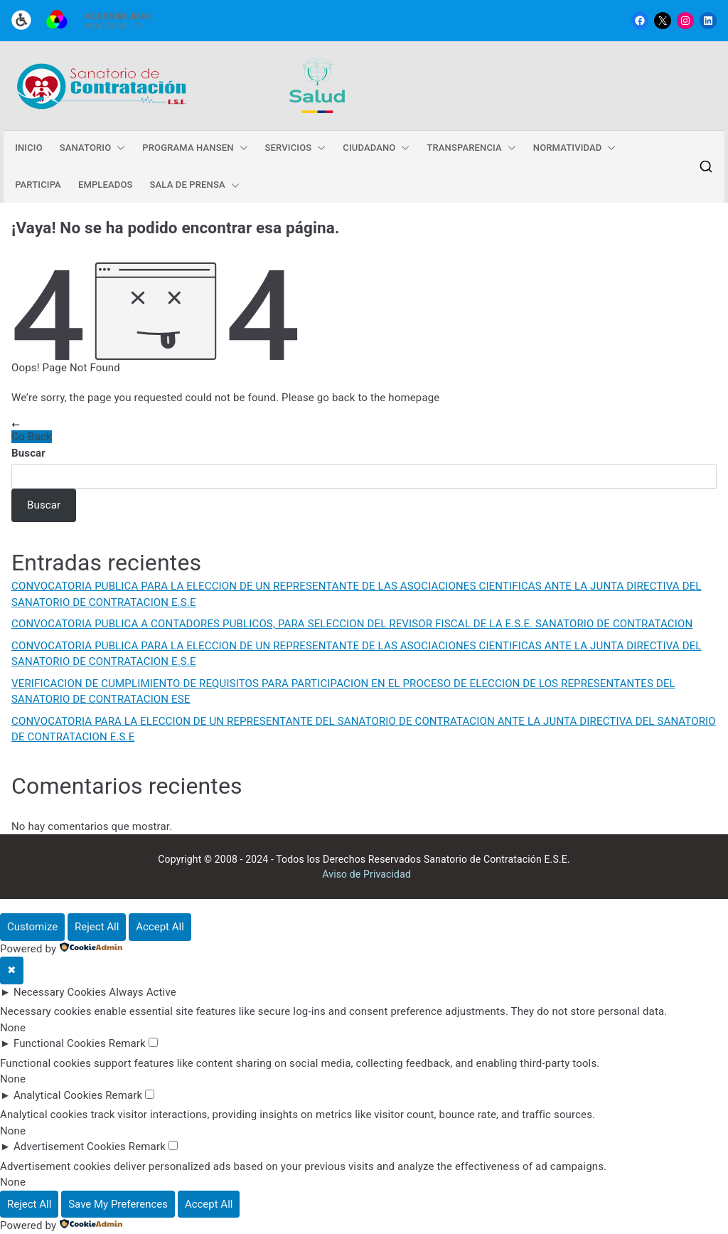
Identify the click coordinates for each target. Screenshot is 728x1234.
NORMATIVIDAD (574, 148)
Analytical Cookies (58, 1095)
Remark (127, 1043)
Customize (32, 926)
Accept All (160, 926)
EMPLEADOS (105, 184)
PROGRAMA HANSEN (194, 148)
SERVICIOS (295, 148)
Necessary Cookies (60, 992)
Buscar (28, 453)
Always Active (142, 992)
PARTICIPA (38, 184)
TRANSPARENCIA (471, 148)
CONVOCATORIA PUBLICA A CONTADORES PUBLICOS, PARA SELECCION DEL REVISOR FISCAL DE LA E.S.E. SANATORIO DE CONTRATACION (351, 623)
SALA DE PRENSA (195, 185)
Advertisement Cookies (70, 1146)
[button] (118, 148)
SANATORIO (93, 148)
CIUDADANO (376, 148)
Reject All (97, 926)
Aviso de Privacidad (366, 874)
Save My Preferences (118, 1204)
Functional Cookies (60, 1043)
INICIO (29, 147)
